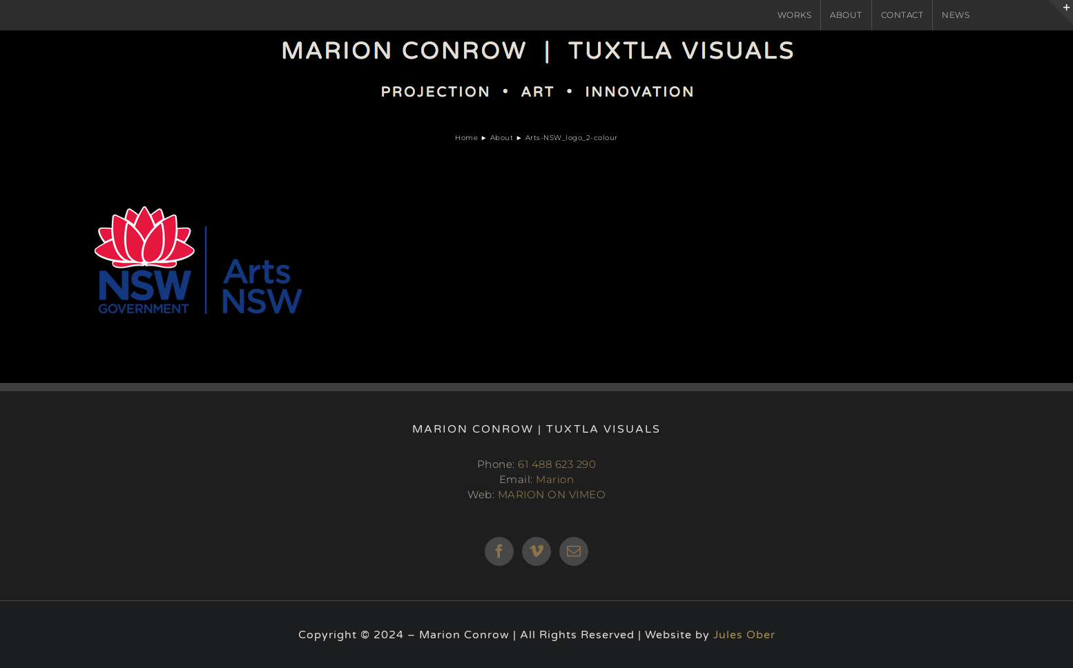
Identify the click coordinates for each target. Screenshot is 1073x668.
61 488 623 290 (557, 464)
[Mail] (574, 551)
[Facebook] (499, 551)
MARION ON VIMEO (552, 494)
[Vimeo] (537, 551)
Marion (555, 479)
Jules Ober (744, 635)
